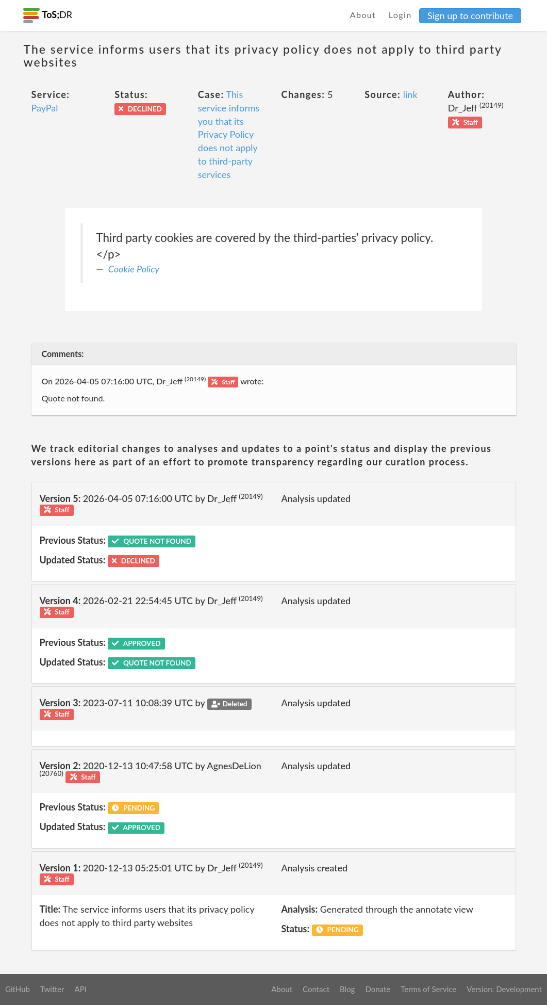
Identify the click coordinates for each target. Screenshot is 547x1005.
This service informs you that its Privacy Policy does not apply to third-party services (229, 134)
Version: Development (504, 989)
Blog (347, 989)
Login (400, 15)
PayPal (44, 108)
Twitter (52, 989)
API (80, 989)
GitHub (17, 989)
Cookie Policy (133, 268)
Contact (316, 989)
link (410, 94)
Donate (377, 989)
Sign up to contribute (470, 15)
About (363, 15)
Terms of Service (428, 989)
